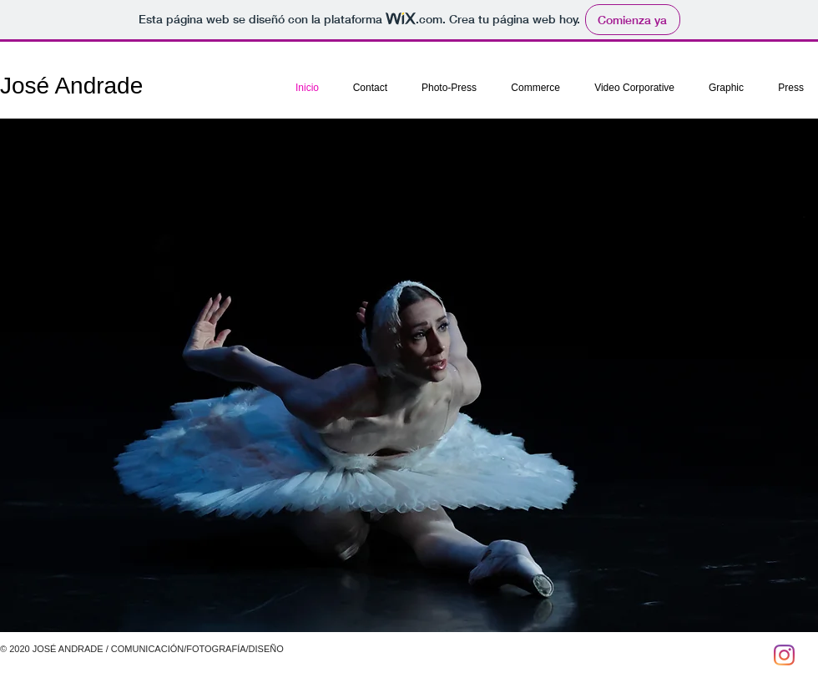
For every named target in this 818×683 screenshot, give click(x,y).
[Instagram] (784, 655)
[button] (409, 375)
